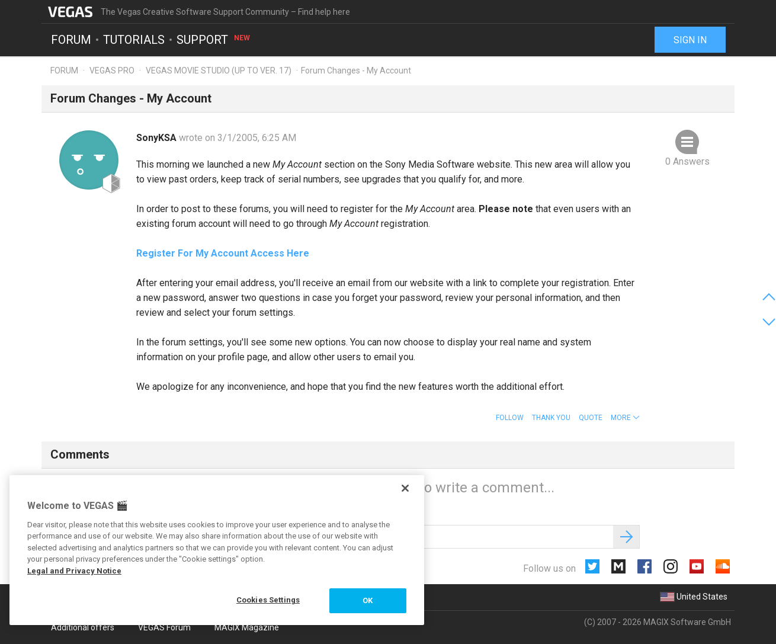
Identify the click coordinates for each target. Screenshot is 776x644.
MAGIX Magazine (246, 627)
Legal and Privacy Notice (74, 570)
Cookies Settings (268, 599)
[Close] (405, 488)
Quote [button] (590, 418)
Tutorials (134, 39)
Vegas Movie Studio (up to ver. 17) (218, 70)
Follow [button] (510, 418)
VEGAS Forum (164, 627)
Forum (71, 39)
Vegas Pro (111, 70)
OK (368, 600)
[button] (625, 418)
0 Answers (687, 161)
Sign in (690, 40)
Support (214, 39)
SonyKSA (157, 137)
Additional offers (82, 627)
